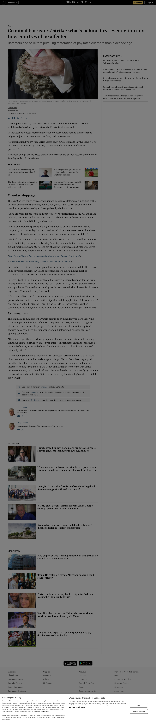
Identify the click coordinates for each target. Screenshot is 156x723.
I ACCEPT (139, 705)
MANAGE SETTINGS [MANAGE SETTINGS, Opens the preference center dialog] (139, 711)
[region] (78, 708)
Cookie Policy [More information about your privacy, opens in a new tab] (45, 711)
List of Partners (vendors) (77, 707)
